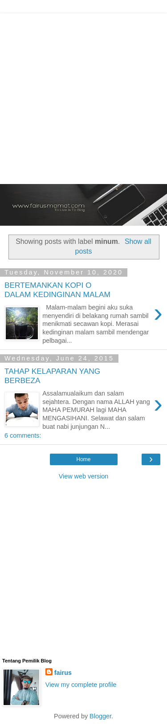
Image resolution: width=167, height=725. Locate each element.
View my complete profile (81, 684)
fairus (63, 672)
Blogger (100, 716)
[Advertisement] (83, 96)
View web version (84, 476)
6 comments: (22, 435)
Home (83, 459)
